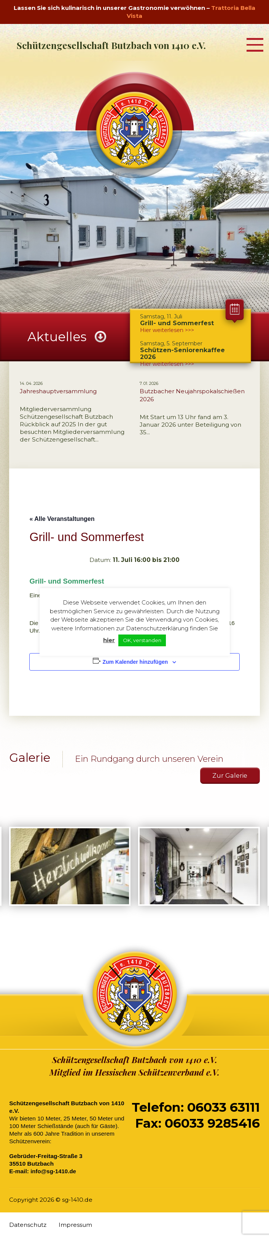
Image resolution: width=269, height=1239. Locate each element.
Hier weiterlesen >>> (167, 364)
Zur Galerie (229, 776)
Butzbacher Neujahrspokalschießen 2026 (192, 395)
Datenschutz (27, 1226)
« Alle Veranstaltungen (61, 519)
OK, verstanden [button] (142, 640)
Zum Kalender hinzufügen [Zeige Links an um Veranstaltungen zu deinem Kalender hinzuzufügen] (135, 662)
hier (109, 640)
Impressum (75, 1226)
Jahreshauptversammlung (58, 391)
